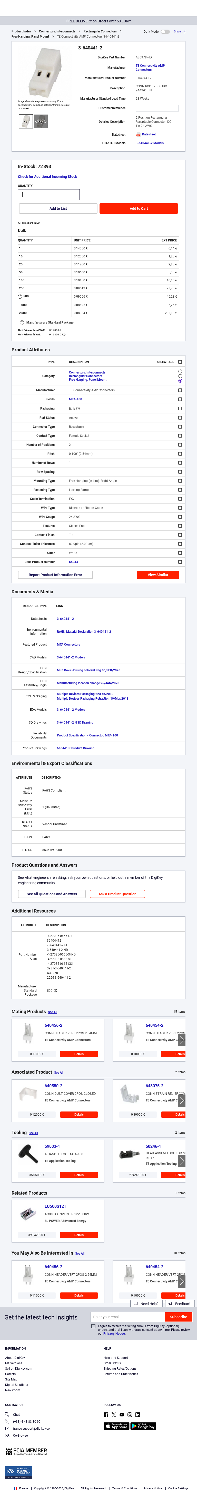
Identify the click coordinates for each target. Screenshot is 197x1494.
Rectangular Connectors (100, 31)
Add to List (58, 208)
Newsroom (12, 1390)
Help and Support (116, 1358)
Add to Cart (139, 208)
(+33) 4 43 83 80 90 (23, 1422)
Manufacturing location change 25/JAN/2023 (88, 683)
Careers (10, 1374)
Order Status (112, 1363)
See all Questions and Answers (52, 894)
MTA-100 (75, 399)
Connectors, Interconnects (57, 31)
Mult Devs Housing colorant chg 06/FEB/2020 (88, 670)
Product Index (21, 31)
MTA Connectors (68, 644)
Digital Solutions (16, 1385)
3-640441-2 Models (150, 143)
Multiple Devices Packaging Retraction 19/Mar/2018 (93, 698)
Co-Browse (16, 1436)
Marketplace (13, 1363)
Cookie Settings (178, 1488)
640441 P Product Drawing (75, 748)
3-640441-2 (65, 619)
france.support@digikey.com (29, 1429)
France (21, 1488)
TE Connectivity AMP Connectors (150, 68)
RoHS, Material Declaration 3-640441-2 (84, 631)
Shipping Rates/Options (120, 1368)
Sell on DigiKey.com (18, 1368)
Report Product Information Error (55, 575)
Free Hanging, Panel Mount (30, 36)
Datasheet (146, 134)
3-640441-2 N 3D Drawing (75, 722)
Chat (12, 1415)
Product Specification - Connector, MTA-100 (87, 735)
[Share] (179, 31)
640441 (74, 562)
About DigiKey (15, 1358)
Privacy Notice (114, 1333)
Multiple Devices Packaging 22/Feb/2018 (85, 694)
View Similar (158, 575)
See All (52, 1012)
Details (79, 1054)
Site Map (11, 1379)
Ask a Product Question (117, 894)
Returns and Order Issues (121, 1374)
